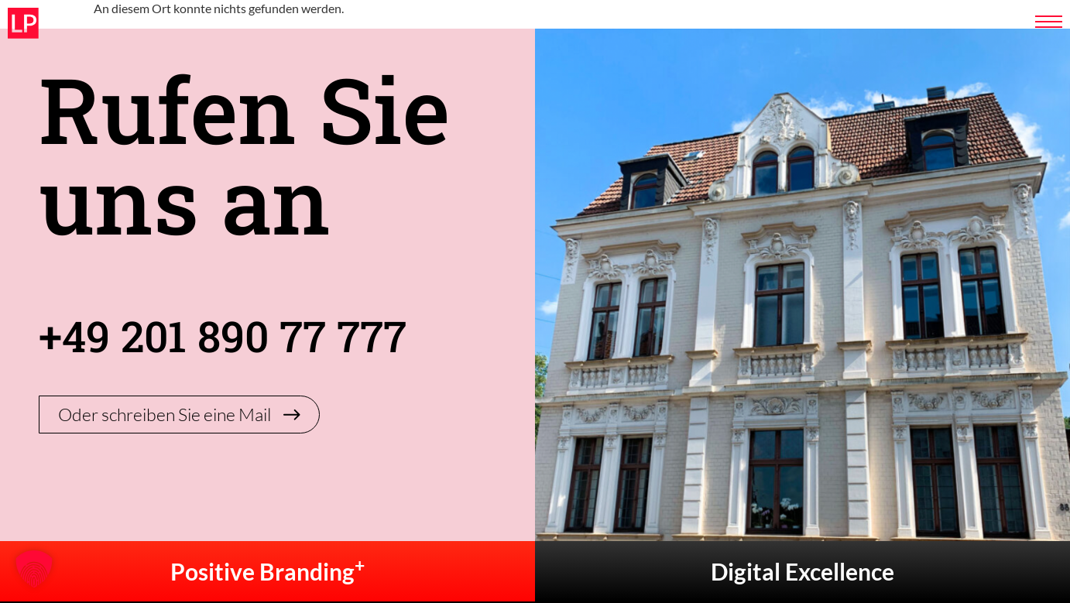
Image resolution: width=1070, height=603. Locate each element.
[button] (34, 569)
